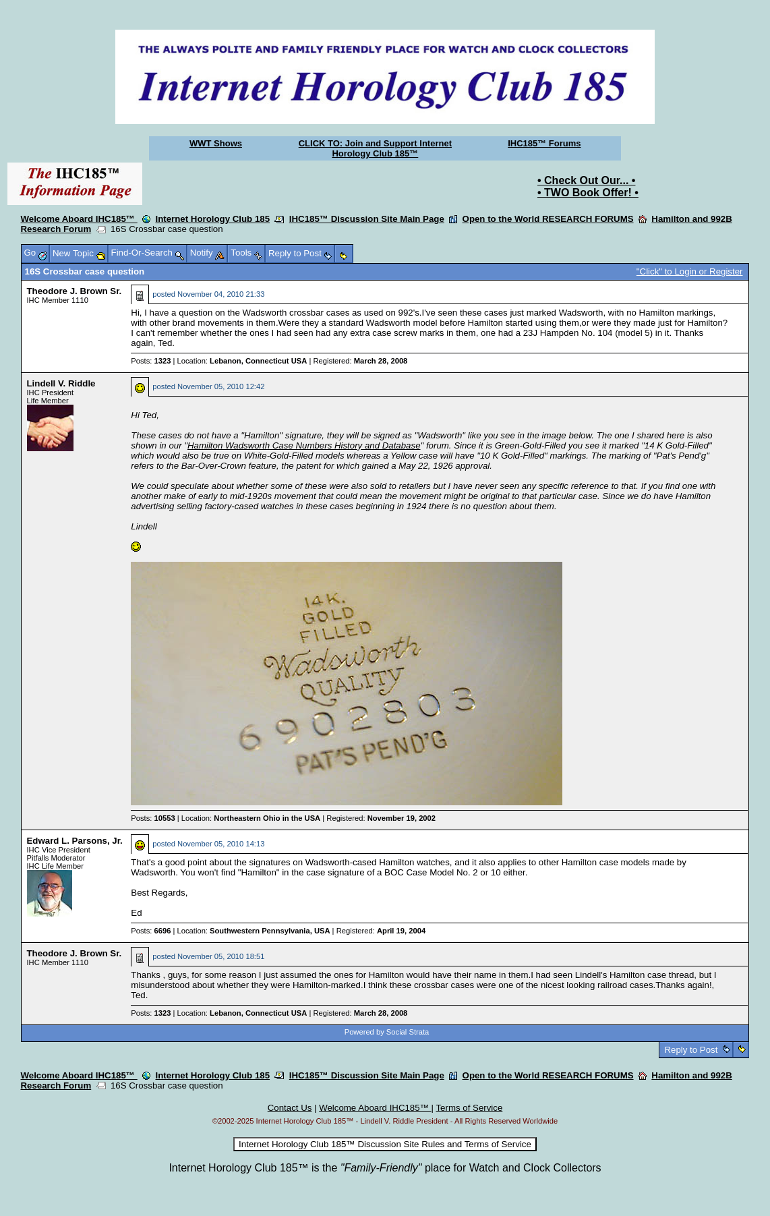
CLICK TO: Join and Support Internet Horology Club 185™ (375, 148)
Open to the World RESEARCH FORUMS (548, 219)
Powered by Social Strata (387, 1032)
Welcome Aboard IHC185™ (79, 219)
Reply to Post (691, 1050)
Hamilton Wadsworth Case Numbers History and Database (304, 445)
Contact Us (290, 1108)
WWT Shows (215, 143)
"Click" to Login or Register (689, 271)
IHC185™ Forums (544, 143)
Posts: (151, 361)
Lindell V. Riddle (61, 383)
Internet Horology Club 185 (213, 219)
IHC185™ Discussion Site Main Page (366, 219)
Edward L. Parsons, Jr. (75, 841)
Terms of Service (469, 1108)
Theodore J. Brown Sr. (74, 291)
